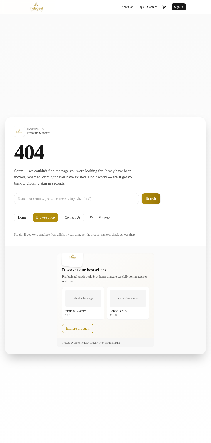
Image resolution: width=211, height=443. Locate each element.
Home (22, 217)
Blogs (140, 7)
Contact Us (72, 217)
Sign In (178, 7)
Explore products (78, 328)
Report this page (100, 217)
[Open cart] (164, 7)
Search (151, 198)
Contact (152, 7)
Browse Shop (45, 217)
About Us (127, 7)
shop (132, 234)
